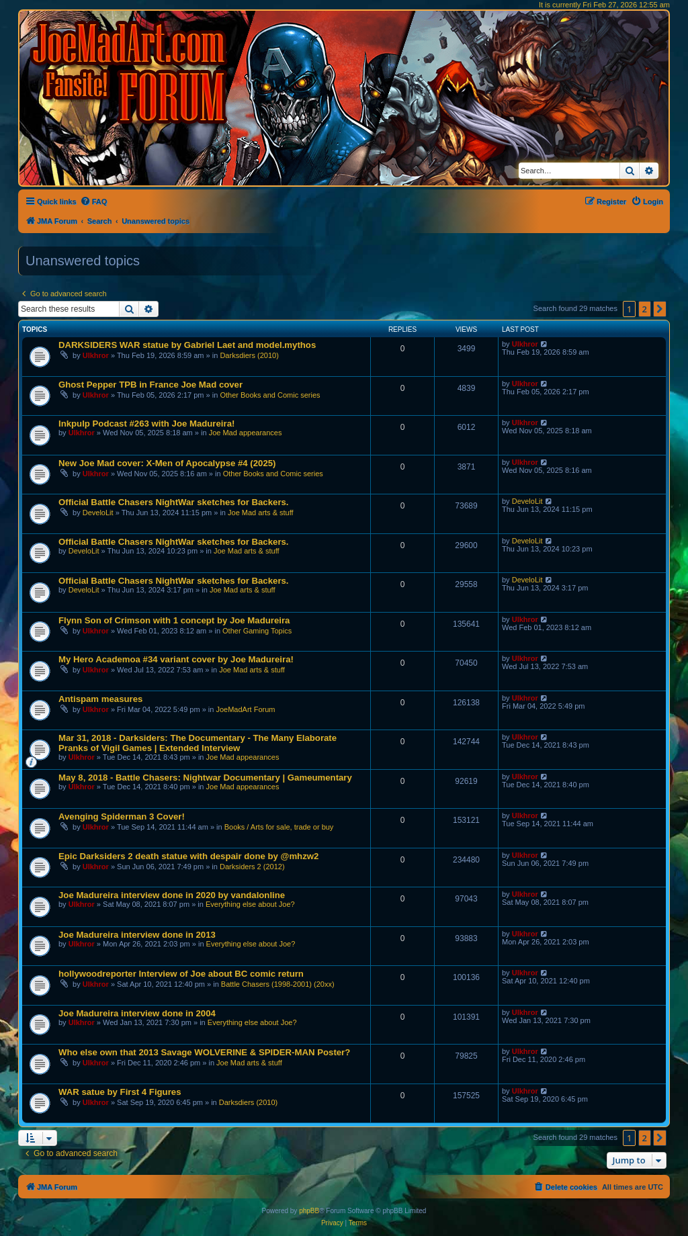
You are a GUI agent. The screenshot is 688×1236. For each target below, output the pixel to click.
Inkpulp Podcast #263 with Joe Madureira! (146, 423)
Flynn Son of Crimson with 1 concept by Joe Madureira (174, 620)
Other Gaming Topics (257, 631)
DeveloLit (98, 513)
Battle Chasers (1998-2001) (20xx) (278, 984)
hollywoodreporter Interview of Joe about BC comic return (181, 974)
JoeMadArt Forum (245, 709)
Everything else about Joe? (250, 904)
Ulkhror (96, 355)
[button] (659, 309)
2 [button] (644, 309)
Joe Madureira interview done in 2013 (137, 935)
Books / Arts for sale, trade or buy (279, 827)
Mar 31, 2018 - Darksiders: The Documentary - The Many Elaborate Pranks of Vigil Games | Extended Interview (197, 743)
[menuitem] (94, 201)
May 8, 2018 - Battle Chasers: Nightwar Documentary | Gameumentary (205, 777)
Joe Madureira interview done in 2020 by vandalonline (171, 895)
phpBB (309, 1211)
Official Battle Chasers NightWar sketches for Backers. (173, 502)
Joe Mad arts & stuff (261, 513)
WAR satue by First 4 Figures (119, 1092)
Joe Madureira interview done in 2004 (137, 1013)
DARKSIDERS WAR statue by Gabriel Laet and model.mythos (187, 345)
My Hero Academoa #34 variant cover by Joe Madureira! (176, 659)
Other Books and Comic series (270, 395)
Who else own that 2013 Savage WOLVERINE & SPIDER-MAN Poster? (204, 1052)
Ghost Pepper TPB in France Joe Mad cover (150, 385)
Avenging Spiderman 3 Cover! (121, 816)
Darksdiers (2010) (249, 355)
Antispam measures (100, 699)
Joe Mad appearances (245, 433)
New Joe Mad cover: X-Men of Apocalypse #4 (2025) (166, 463)
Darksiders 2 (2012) (252, 867)
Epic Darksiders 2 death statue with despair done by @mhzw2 (188, 856)
